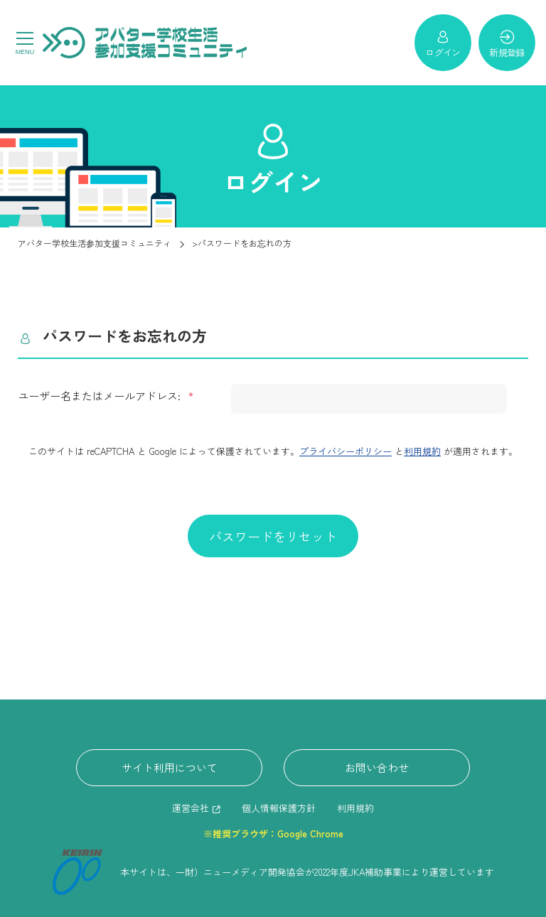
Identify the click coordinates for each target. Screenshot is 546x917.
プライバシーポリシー (345, 451)
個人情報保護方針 (279, 808)
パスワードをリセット (273, 536)
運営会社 (190, 808)
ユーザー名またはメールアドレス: (100, 395)
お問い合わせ (377, 767)
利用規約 (422, 451)
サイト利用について (170, 767)
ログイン (442, 43)
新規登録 (506, 43)
